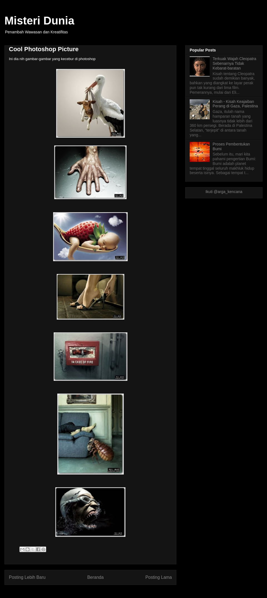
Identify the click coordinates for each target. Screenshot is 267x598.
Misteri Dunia (39, 20)
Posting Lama (158, 577)
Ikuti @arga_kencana (224, 191)
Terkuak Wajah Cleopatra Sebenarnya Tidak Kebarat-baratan (234, 63)
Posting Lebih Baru (27, 577)
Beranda (95, 577)
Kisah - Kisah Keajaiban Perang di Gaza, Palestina (235, 103)
